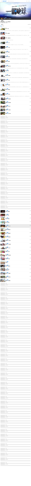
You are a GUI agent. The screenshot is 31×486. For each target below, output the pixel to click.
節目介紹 (2, 24)
